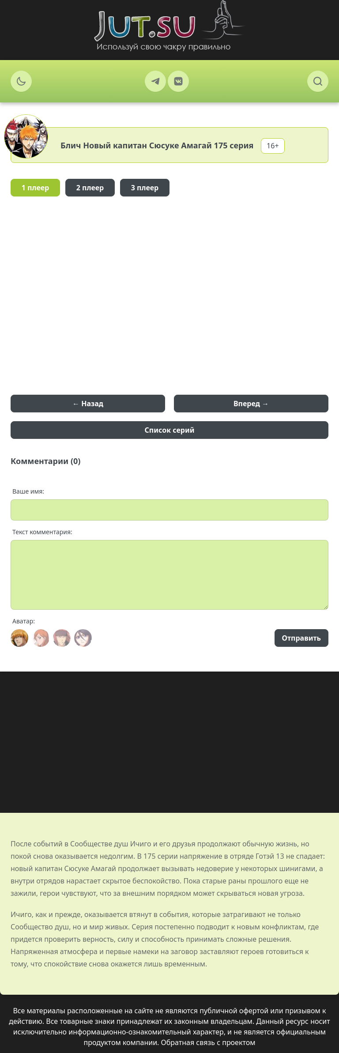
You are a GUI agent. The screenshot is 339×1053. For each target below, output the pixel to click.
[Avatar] (19, 638)
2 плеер (90, 187)
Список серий (170, 430)
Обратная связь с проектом (208, 1042)
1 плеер (35, 187)
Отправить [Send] (301, 638)
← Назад (87, 403)
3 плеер (145, 187)
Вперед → (251, 403)
